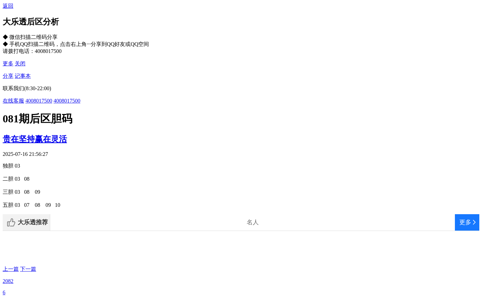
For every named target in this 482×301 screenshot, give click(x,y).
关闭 (20, 63)
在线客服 (13, 101)
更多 (8, 63)
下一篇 (28, 269)
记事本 (23, 76)
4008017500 (38, 101)
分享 (8, 76)
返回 (8, 6)
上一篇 (11, 269)
